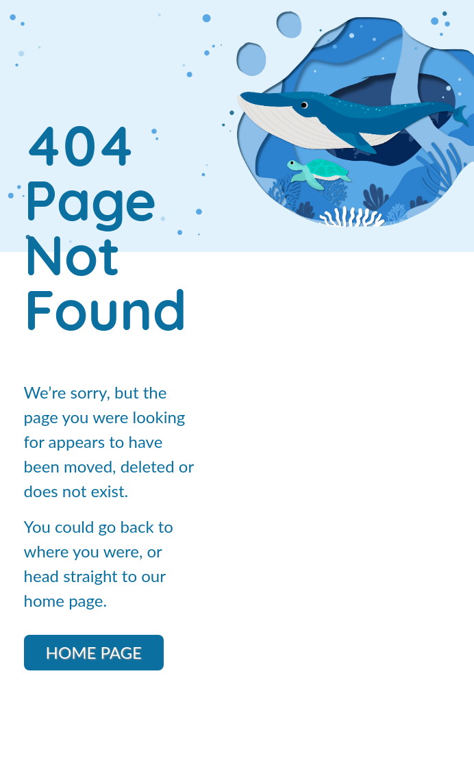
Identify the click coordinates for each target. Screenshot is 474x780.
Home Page (94, 652)
